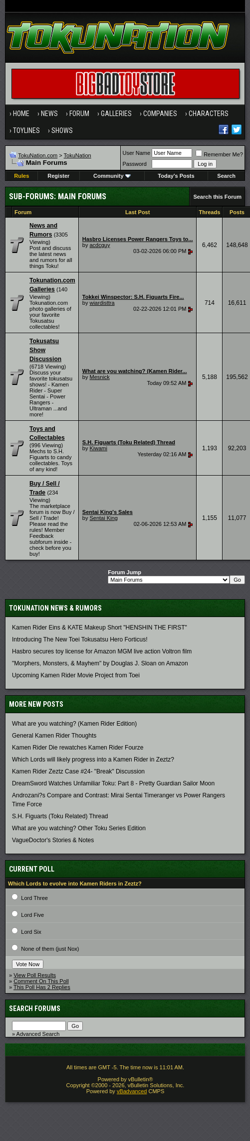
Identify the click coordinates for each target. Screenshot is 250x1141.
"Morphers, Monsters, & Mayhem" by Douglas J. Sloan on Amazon (100, 663)
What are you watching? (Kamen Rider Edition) (74, 723)
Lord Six (31, 932)
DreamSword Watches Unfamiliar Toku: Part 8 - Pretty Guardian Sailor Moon (113, 783)
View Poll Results (34, 975)
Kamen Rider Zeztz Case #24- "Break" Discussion (78, 771)
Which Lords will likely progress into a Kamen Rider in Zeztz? (93, 759)
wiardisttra (101, 303)
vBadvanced (132, 1091)
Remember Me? (219, 154)
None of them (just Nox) (50, 949)
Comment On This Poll (40, 981)
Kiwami (98, 448)
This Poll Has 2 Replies (41, 987)
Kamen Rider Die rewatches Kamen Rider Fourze (77, 747)
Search (226, 176)
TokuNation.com (37, 155)
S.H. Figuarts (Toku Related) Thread (60, 816)
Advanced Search (38, 1034)
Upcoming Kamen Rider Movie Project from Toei (76, 675)
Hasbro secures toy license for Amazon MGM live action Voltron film (102, 651)
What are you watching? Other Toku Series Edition (79, 828)
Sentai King (103, 518)
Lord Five (32, 915)
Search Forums (34, 1009)
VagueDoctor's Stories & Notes (53, 840)
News (49, 114)
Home (21, 114)
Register (58, 176)
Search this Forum (217, 197)
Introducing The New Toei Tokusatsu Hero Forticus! (79, 639)
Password (135, 164)
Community (112, 176)
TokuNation (77, 155)
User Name (137, 153)
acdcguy (99, 245)
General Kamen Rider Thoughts (54, 735)
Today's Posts (176, 176)
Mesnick (99, 377)
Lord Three (34, 898)
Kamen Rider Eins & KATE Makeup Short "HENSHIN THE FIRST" (99, 627)
